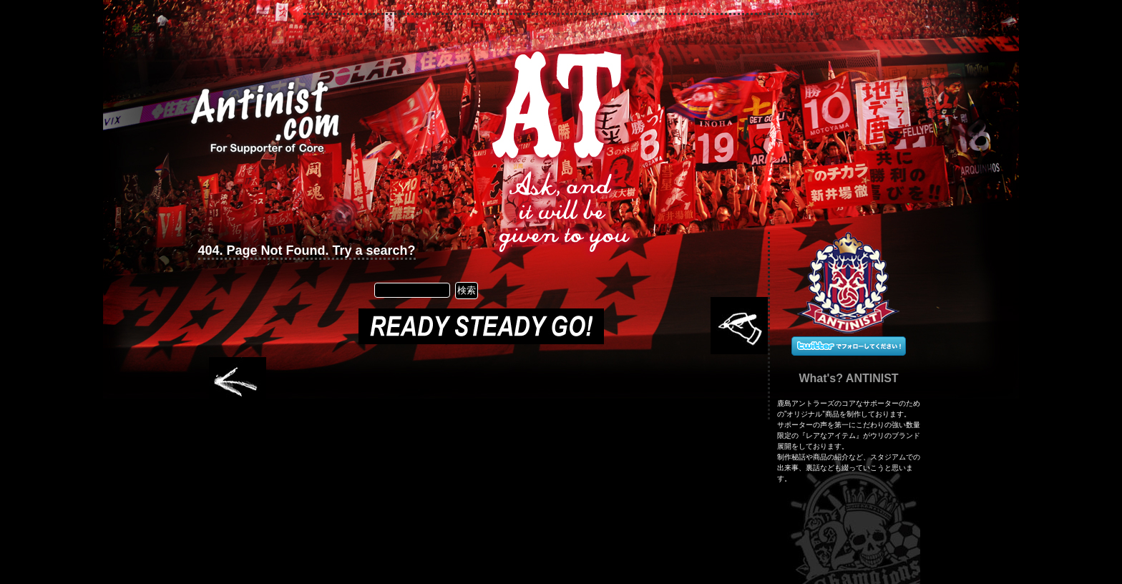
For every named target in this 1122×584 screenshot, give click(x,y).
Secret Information (485, 109)
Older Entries (237, 383)
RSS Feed (721, 104)
